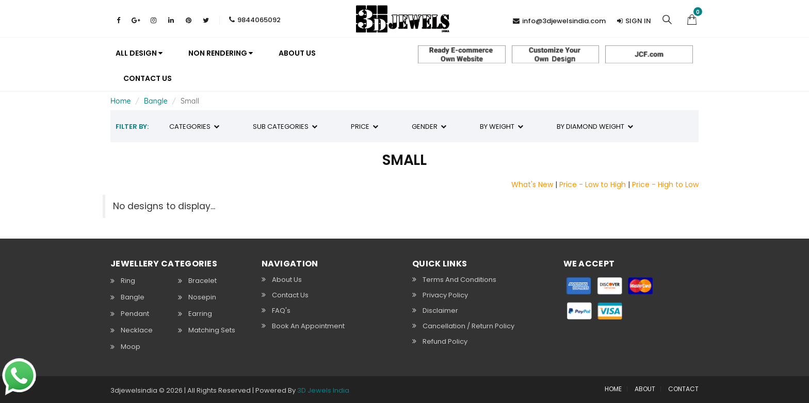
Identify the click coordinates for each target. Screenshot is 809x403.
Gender (429, 126)
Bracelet (202, 281)
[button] (692, 18)
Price (364, 126)
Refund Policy (445, 341)
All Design (139, 53)
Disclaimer (440, 310)
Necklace (137, 330)
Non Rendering (220, 53)
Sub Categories (285, 126)
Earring (200, 314)
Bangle (156, 101)
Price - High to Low (665, 184)
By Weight (501, 126)
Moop (130, 347)
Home (120, 101)
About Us (287, 279)
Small (190, 101)
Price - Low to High (592, 184)
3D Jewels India (323, 390)
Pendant (135, 314)
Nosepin (202, 297)
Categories (194, 126)
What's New (532, 184)
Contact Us (147, 78)
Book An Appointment (308, 326)
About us (297, 53)
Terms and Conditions (459, 279)
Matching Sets (211, 330)
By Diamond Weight (595, 126)
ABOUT (645, 389)
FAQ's (281, 310)
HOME (613, 389)
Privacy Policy (445, 295)
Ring (128, 281)
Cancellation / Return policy (468, 326)
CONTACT (683, 389)
